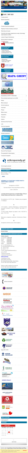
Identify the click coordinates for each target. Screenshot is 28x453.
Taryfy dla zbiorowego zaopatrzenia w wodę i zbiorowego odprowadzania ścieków (13, 34)
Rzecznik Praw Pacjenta (6, 150)
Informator (3, 107)
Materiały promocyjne (5, 31)
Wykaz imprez (4, 112)
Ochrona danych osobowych (7, 39)
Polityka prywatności (5, 133)
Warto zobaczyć (4, 102)
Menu (2, 7)
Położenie (3, 117)
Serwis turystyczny (5, 105)
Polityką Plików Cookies (12, 451)
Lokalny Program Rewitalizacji (7, 37)
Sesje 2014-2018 (4, 349)
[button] (26, 96)
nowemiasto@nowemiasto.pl (10, 250)
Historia (2, 119)
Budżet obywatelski (5, 19)
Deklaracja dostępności (6, 168)
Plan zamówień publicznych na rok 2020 (9, 98)
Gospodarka (3, 114)
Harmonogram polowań (6, 166)
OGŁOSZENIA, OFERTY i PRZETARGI (9, 95)
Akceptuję (25, 450)
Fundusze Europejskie (5, 155)
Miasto (2, 100)
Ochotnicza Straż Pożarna (6, 121)
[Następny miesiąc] (12, 425)
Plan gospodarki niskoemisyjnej (7, 153)
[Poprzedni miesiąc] (1, 425)
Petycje (2, 109)
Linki (2, 124)
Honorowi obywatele (5, 126)
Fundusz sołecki (4, 17)
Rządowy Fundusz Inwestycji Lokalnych (9, 28)
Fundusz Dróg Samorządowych (7, 26)
